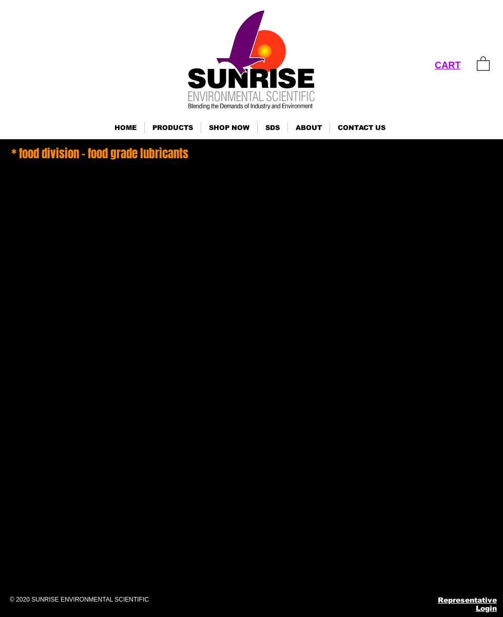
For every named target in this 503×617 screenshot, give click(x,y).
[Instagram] (379, 571)
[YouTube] (429, 571)
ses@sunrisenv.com (395, 522)
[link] (483, 63)
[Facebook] (354, 571)
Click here (13, 539)
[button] (173, 127)
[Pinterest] (404, 571)
